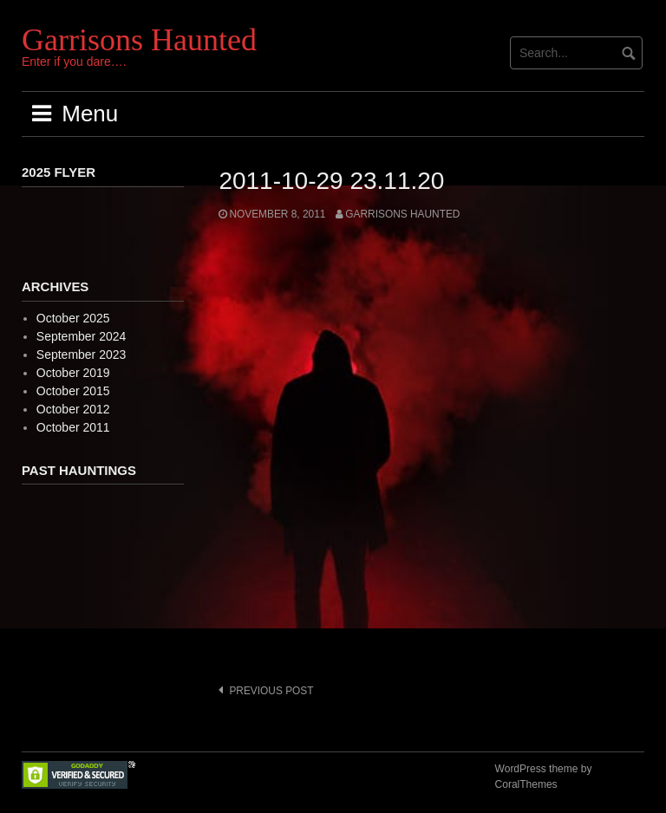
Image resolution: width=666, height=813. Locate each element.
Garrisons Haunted (139, 40)
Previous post (271, 691)
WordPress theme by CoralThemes (543, 776)
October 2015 (73, 391)
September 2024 (81, 336)
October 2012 (73, 409)
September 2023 (81, 354)
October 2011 (73, 427)
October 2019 (73, 373)
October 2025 (73, 318)
